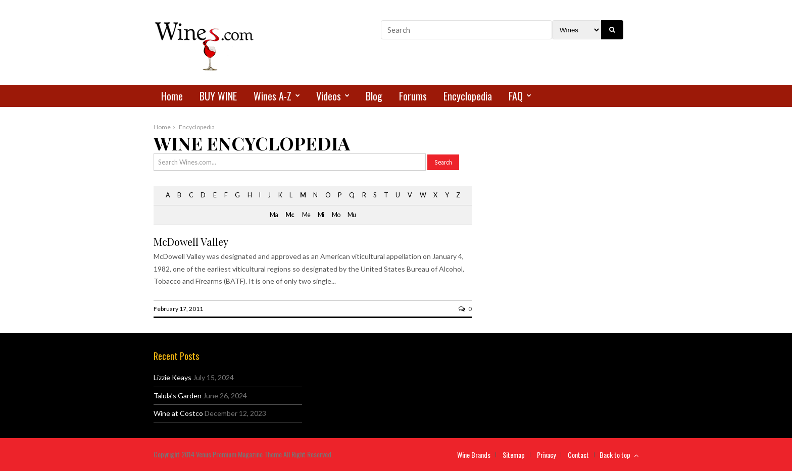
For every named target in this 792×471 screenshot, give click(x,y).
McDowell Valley (191, 241)
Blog (374, 95)
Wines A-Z (272, 95)
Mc (289, 215)
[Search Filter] (576, 29)
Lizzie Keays (172, 377)
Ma (274, 215)
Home (172, 95)
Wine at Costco (178, 413)
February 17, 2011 (178, 308)
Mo (336, 215)
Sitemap (514, 454)
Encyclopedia (467, 95)
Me (306, 215)
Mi (321, 215)
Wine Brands (473, 454)
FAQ (516, 95)
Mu (352, 215)
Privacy (546, 454)
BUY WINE (218, 95)
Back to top (619, 454)
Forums (413, 95)
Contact (578, 454)
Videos (328, 95)
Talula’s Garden (178, 395)
